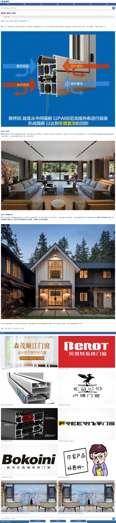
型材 (67, 134)
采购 (107, 4)
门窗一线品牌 (45, 10)
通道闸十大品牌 (103, 10)
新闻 (25, 4)
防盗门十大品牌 (52, 10)
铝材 (90, 134)
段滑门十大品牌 (67, 10)
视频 (57, 4)
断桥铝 (77, 26)
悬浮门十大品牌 (82, 10)
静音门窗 (107, 217)
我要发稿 (58, 521)
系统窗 (21, 219)
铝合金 (55, 134)
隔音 (6, 26)
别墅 (85, 217)
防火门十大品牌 (89, 10)
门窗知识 (80, 323)
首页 (8, 4)
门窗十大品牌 (3, 10)
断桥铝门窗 (8, 21)
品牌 (87, 26)
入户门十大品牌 (59, 10)
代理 (90, 4)
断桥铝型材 (83, 134)
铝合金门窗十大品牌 (30, 10)
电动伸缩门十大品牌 (21, 10)
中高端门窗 (51, 217)
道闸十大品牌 (97, 10)
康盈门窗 (100, 217)
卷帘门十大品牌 (111, 10)
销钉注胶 (27, 219)
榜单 (74, 4)
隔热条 (71, 134)
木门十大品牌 (39, 10)
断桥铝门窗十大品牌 (11, 10)
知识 (41, 4)
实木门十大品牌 (74, 10)
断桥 (109, 134)
